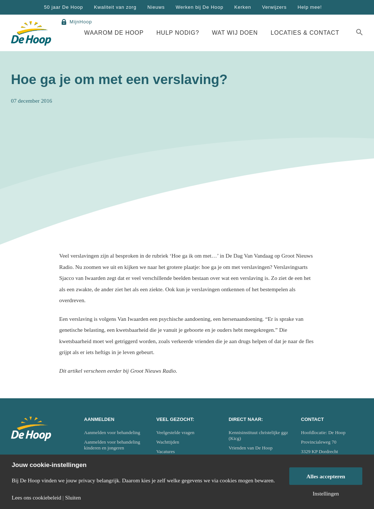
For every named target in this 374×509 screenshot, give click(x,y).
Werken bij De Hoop (200, 7)
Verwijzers (274, 7)
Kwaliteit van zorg (115, 7)
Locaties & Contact (305, 33)
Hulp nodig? (177, 33)
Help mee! (310, 7)
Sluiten (73, 497)
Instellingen (326, 493)
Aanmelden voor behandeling (112, 432)
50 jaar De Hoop (63, 7)
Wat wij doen (235, 33)
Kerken (242, 7)
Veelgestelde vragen (175, 432)
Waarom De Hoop (114, 33)
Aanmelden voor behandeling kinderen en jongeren (112, 445)
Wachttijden (167, 442)
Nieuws (156, 7)
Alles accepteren (325, 476)
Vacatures (165, 451)
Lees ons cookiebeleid (36, 497)
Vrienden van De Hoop (250, 448)
